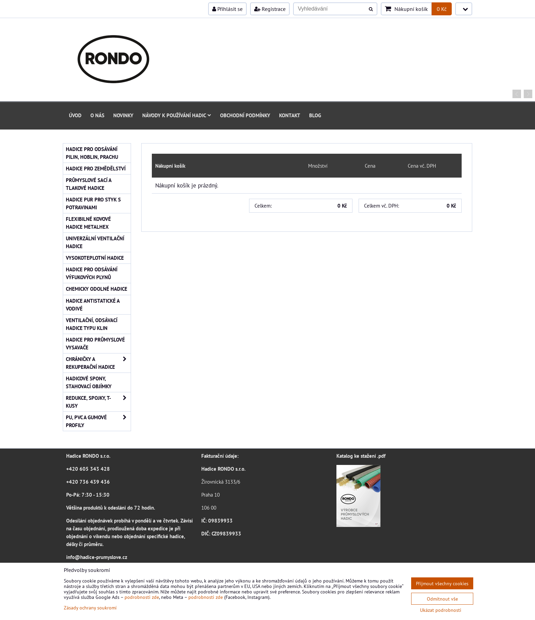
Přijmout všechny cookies (442, 583)
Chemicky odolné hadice (96, 288)
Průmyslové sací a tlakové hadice (89, 184)
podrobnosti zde (142, 597)
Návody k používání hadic (176, 115)
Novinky (123, 115)
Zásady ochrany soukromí (90, 607)
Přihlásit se (227, 8)
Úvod (75, 115)
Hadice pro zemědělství (96, 168)
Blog (315, 115)
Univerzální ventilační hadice (95, 242)
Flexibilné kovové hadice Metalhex (88, 222)
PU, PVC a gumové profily (98, 421)
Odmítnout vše (442, 598)
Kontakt (289, 115)
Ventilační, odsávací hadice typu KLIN (91, 324)
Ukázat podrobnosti (440, 610)
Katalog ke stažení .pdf (361, 455)
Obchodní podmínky (245, 115)
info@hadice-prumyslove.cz (96, 557)
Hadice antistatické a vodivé (93, 304)
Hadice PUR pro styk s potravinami (93, 203)
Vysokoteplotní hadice (95, 257)
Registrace (270, 8)
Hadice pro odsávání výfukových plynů (91, 273)
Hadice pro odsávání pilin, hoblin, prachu (92, 153)
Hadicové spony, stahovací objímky (89, 382)
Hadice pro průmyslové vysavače (95, 343)
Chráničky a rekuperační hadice (98, 363)
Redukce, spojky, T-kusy (98, 401)
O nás (97, 115)
